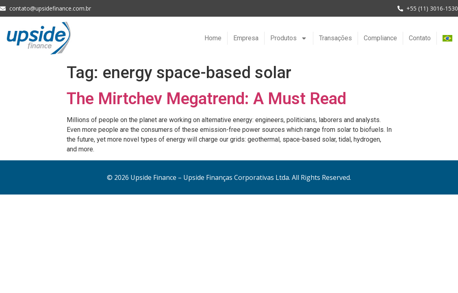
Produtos (288, 38)
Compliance (380, 38)
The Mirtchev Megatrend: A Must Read (206, 98)
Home (212, 38)
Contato (420, 38)
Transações (335, 38)
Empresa (245, 38)
